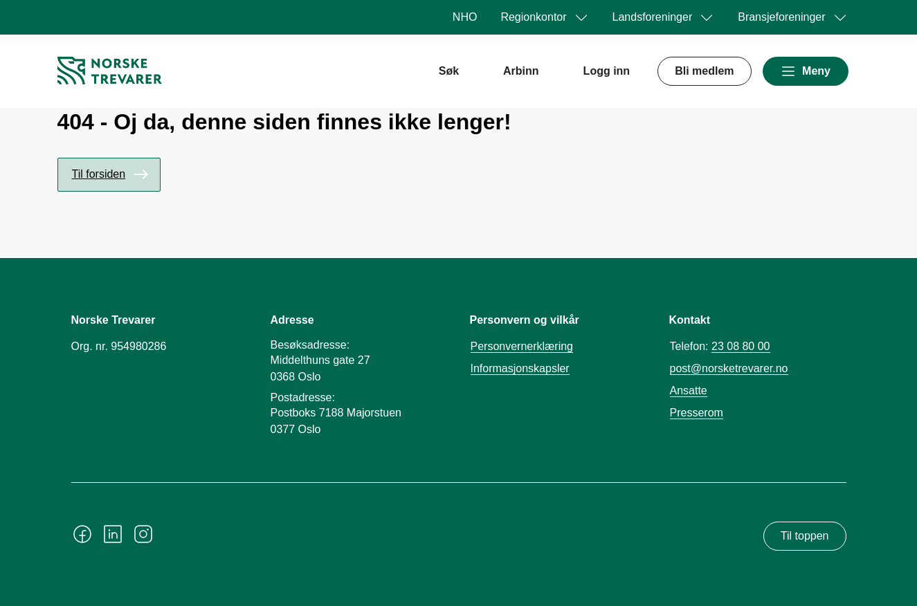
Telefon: (720, 346)
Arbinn (521, 71)
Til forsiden (99, 174)
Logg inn (606, 71)
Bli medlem (704, 71)
